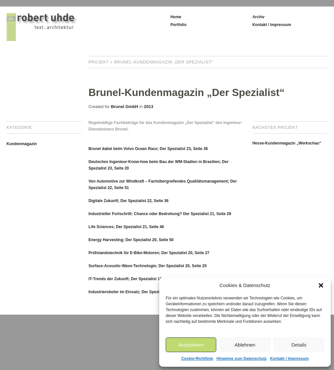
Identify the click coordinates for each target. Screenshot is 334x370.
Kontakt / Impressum (289, 358)
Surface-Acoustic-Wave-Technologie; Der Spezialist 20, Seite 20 (147, 266)
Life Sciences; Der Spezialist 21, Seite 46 (126, 227)
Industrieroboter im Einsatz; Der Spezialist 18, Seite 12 (139, 292)
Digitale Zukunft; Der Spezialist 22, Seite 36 (128, 201)
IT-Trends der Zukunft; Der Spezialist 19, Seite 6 (132, 279)
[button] (321, 285)
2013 (148, 106)
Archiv (258, 17)
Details (298, 345)
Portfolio (178, 24)
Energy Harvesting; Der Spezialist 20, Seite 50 (131, 240)
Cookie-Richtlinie (197, 358)
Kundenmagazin (22, 144)
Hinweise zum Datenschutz (242, 358)
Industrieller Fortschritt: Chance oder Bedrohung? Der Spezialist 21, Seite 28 (159, 214)
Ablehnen (245, 345)
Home (175, 17)
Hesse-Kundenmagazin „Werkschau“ (286, 143)
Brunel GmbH (124, 106)
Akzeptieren (191, 345)
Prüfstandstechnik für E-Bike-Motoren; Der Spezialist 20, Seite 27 (148, 253)
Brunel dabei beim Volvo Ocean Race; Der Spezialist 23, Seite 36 (148, 148)
